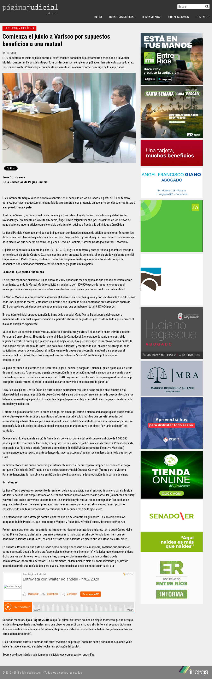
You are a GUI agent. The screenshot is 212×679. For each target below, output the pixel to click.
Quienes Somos (178, 17)
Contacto (203, 17)
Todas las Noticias (122, 17)
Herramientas (151, 17)
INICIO (98, 17)
